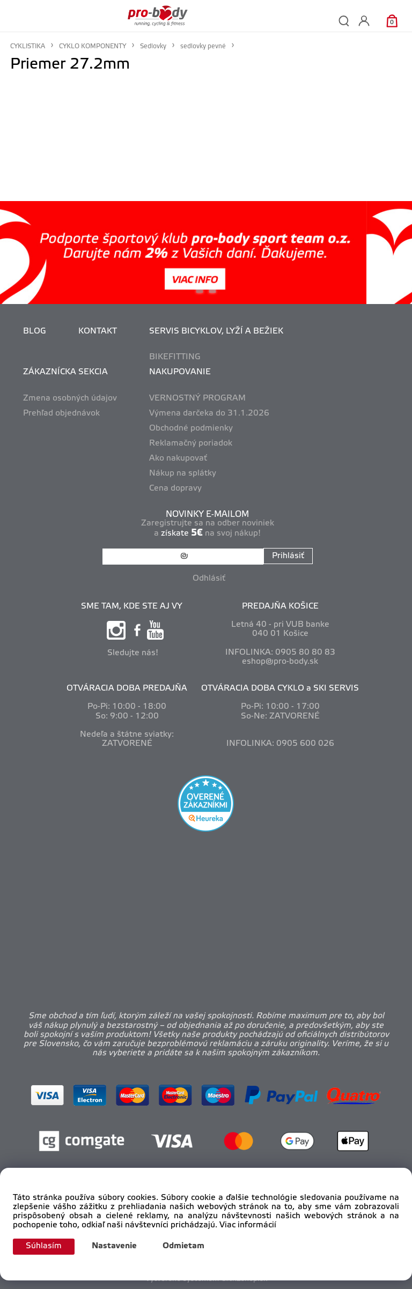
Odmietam (183, 1246)
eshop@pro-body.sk (280, 661)
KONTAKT (97, 331)
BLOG (34, 331)
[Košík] (392, 21)
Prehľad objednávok (61, 413)
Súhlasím (44, 1246)
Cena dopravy (175, 488)
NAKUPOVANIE (180, 372)
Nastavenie (114, 1246)
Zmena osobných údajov (70, 398)
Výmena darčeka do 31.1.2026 (209, 413)
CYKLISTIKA (27, 46)
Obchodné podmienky (191, 428)
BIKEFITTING (175, 357)
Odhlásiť (209, 578)
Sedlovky (153, 46)
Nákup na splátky (182, 473)
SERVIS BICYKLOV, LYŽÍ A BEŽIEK (216, 331)
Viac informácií (247, 1225)
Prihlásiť (288, 556)
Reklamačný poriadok (190, 443)
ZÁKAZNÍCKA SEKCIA (65, 372)
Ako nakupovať (178, 458)
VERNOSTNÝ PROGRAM (197, 398)
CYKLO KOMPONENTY (92, 46)
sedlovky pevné (203, 46)
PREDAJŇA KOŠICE (280, 606)
